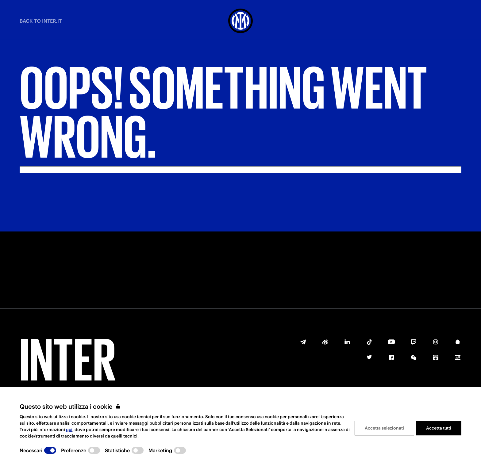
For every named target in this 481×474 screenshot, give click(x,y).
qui (69, 429)
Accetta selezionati (384, 428)
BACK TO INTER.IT (41, 21)
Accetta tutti (438, 428)
